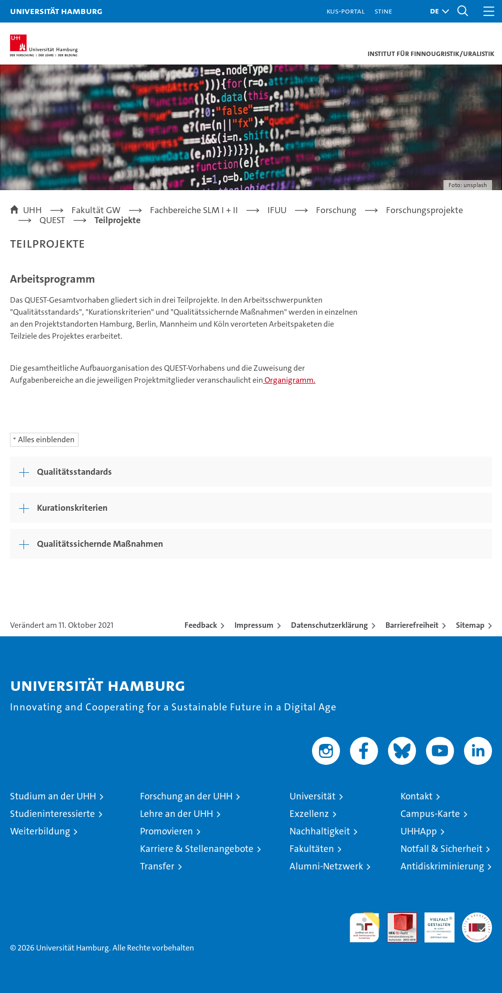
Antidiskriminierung (442, 866)
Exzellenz (309, 813)
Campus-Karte (430, 813)
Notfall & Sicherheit (441, 848)
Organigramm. (289, 380)
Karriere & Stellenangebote (197, 848)
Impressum (254, 625)
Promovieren (166, 831)
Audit (396, 917)
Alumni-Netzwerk (326, 866)
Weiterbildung (40, 831)
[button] (437, 11)
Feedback (200, 625)
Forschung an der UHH (186, 796)
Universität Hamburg (56, 11)
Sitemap (470, 625)
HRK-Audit (434, 922)
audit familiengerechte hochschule (365, 927)
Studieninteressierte (52, 813)
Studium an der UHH (53, 796)
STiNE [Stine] (383, 11)
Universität (313, 796)
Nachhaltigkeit (320, 831)
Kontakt (416, 796)
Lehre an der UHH (176, 813)
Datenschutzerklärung (329, 625)
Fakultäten (312, 848)
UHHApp (418, 831)
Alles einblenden (46, 439)
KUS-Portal (345, 11)
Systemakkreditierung (477, 917)
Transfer (157, 866)
